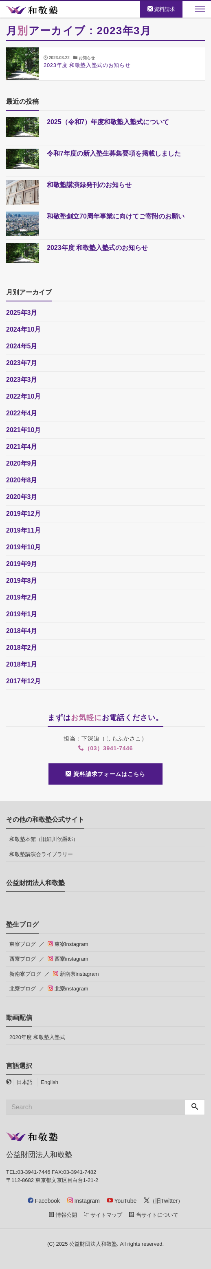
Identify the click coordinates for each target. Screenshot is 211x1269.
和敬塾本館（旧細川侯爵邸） (43, 839)
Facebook (44, 1201)
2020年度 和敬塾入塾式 (37, 1037)
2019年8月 (21, 580)
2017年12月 (23, 681)
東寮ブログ (22, 944)
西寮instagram (68, 959)
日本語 (25, 1082)
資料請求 (161, 9)
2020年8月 (21, 480)
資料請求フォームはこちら (105, 774)
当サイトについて (153, 1215)
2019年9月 (21, 563)
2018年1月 (21, 664)
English (49, 1082)
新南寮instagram (76, 974)
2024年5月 (21, 346)
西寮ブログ (22, 959)
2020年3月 (21, 496)
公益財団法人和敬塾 (93, 1244)
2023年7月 (21, 362)
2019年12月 (23, 513)
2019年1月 (21, 614)
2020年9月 (21, 463)
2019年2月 (21, 597)
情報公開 (63, 1215)
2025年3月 (21, 312)
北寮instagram (68, 989)
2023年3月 (21, 379)
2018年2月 (21, 647)
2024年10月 (23, 329)
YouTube (122, 1201)
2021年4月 (21, 446)
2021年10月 (23, 429)
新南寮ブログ (25, 974)
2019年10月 (23, 547)
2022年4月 (21, 413)
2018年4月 (21, 630)
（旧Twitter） (163, 1201)
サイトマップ (103, 1215)
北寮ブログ (22, 989)
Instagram (83, 1201)
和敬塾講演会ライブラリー (41, 854)
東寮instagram (68, 944)
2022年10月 (23, 396)
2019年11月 (23, 530)
